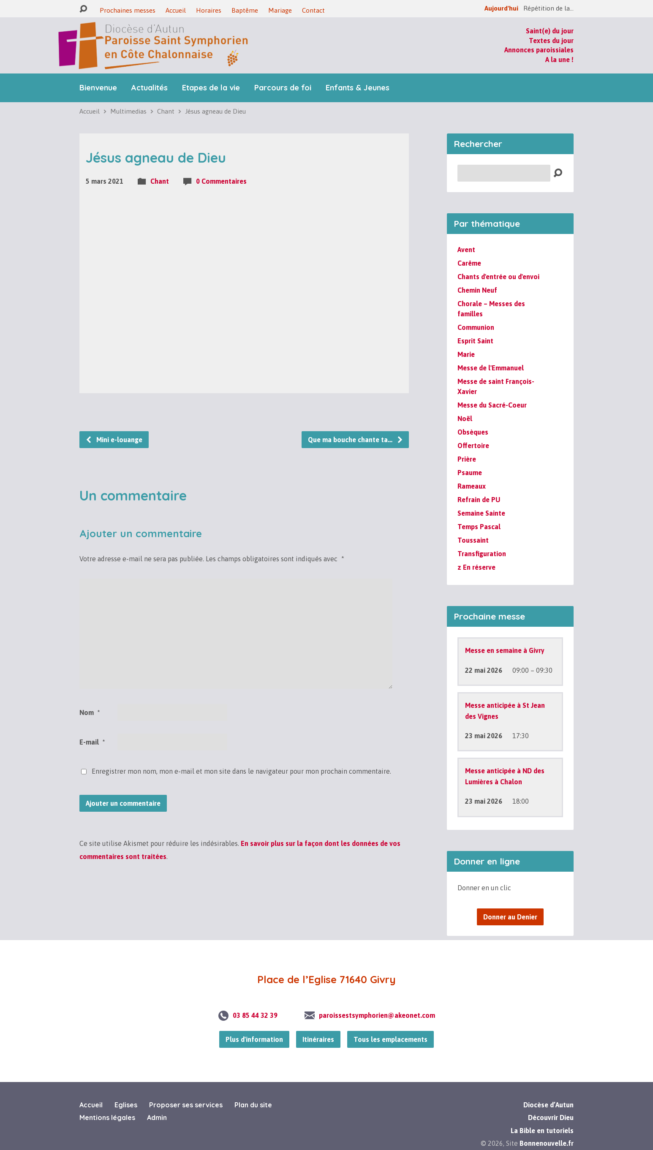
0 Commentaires (221, 181)
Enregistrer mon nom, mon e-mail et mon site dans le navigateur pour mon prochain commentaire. (241, 771)
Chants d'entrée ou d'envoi (498, 276)
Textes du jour (551, 40)
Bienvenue (98, 88)
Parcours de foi (282, 88)
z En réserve (476, 567)
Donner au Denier (510, 917)
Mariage (280, 10)
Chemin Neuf (477, 290)
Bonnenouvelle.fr (547, 1143)
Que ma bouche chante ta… (355, 439)
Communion (475, 327)
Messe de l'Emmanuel (490, 368)
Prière (466, 459)
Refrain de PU (478, 499)
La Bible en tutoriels (542, 1130)
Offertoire (473, 445)
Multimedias (128, 111)
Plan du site (253, 1105)
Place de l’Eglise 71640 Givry (326, 979)
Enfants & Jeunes (357, 88)
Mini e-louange (113, 439)
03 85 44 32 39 (255, 1015)
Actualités (149, 88)
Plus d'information (254, 1039)
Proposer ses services (186, 1105)
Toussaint (473, 540)
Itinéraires (318, 1039)
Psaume (469, 472)
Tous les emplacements (390, 1039)
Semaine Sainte (481, 513)
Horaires (208, 10)
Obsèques (472, 432)
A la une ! (559, 59)
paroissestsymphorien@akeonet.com (377, 1015)
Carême (469, 263)
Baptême (244, 10)
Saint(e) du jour (550, 31)
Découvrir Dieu (551, 1117)
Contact (313, 10)
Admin (157, 1117)
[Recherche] (503, 173)
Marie (466, 354)
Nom (89, 712)
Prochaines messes (127, 10)
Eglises (125, 1105)
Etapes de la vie (211, 88)
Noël (464, 418)
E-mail (92, 742)
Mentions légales (107, 1117)
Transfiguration (481, 553)
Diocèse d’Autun (548, 1105)
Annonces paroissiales (539, 50)
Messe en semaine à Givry (504, 650)
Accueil (176, 10)
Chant (165, 111)
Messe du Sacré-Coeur (492, 405)
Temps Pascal (479, 526)
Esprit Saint (475, 341)
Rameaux (471, 486)
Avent (466, 249)
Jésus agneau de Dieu (215, 111)
